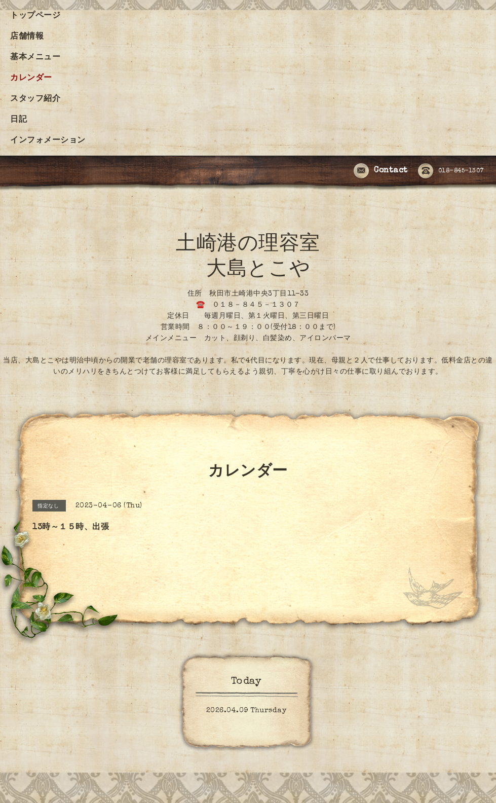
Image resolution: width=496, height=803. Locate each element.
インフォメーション (48, 141)
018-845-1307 (451, 171)
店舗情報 (27, 37)
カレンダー (31, 79)
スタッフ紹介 (35, 99)
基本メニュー (35, 58)
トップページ (35, 16)
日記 (18, 120)
